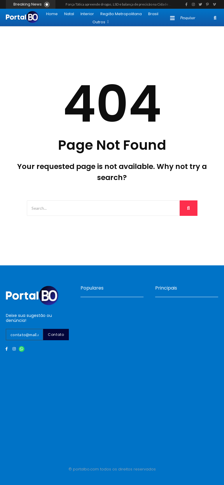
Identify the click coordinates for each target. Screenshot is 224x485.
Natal (69, 14)
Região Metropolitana (121, 14)
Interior (87, 14)
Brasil (153, 14)
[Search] (196, 18)
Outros (100, 22)
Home (52, 14)
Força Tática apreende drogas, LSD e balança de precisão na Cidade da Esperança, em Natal (135, 4)
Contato (56, 334)
